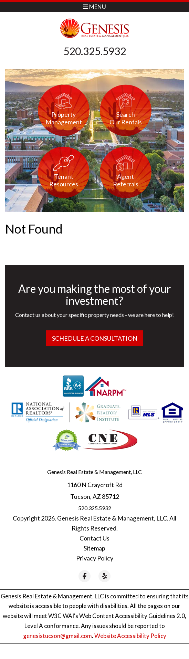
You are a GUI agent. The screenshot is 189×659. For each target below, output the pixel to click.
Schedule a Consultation (94, 338)
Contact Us (94, 538)
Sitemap (94, 548)
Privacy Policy (94, 558)
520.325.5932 (94, 51)
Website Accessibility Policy (130, 635)
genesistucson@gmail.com (57, 635)
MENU (94, 6)
